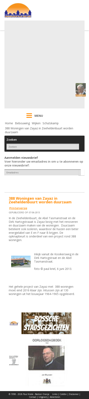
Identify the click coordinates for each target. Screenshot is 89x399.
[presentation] (28, 182)
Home (9, 123)
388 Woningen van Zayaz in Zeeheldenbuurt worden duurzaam (39, 130)
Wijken (36, 123)
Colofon (63, 394)
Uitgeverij (43, 397)
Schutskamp (51, 123)
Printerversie (18, 208)
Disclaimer (74, 394)
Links (54, 394)
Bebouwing (22, 123)
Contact (32, 397)
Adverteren (55, 397)
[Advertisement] (44, 64)
